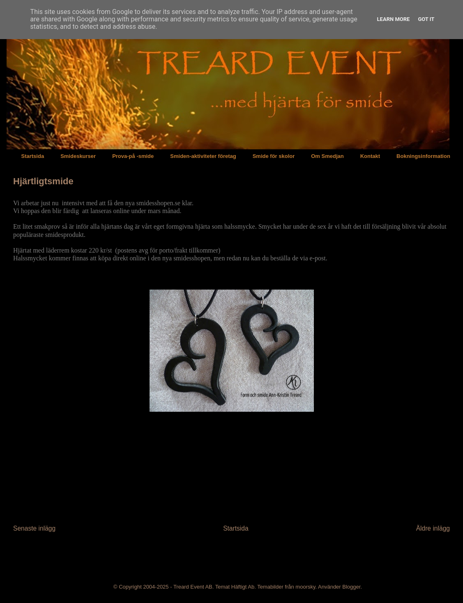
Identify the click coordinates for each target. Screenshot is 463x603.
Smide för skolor (274, 156)
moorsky (305, 587)
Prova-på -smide (133, 156)
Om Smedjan (327, 156)
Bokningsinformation (423, 156)
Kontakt (370, 156)
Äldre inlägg (433, 528)
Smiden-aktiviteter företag (203, 156)
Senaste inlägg (34, 528)
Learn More (393, 19)
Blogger (351, 587)
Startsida (32, 156)
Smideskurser (78, 156)
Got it (426, 19)
